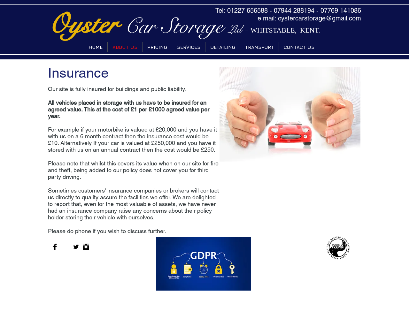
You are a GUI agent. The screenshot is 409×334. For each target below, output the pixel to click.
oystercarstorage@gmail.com (319, 18)
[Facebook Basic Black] (55, 247)
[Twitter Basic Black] (76, 247)
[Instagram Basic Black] (86, 247)
